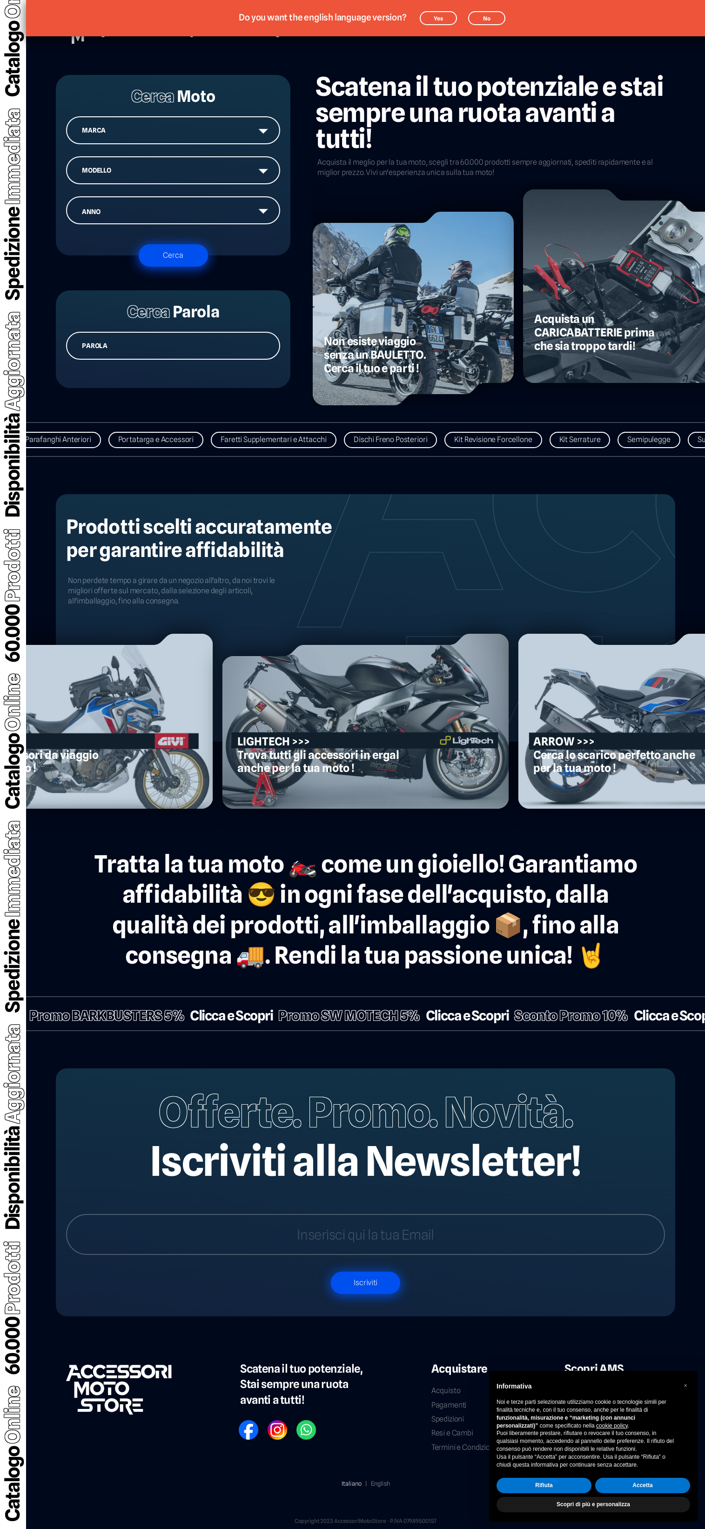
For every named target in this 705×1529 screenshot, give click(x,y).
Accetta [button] (642, 1485)
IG (270, 1423)
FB (242, 1423)
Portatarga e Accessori (162, 439)
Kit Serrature (586, 439)
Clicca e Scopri (225, 1015)
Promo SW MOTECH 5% (343, 1015)
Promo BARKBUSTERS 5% (100, 1015)
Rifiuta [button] (543, 1485)
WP (300, 1423)
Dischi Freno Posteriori (397, 439)
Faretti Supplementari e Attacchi (280, 439)
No (486, 18)
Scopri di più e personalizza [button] (593, 1504)
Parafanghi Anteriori (64, 439)
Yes (438, 18)
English (380, 1483)
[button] (685, 1385)
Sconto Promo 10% (565, 1015)
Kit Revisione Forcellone (499, 439)
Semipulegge (655, 439)
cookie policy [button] (612, 1425)
